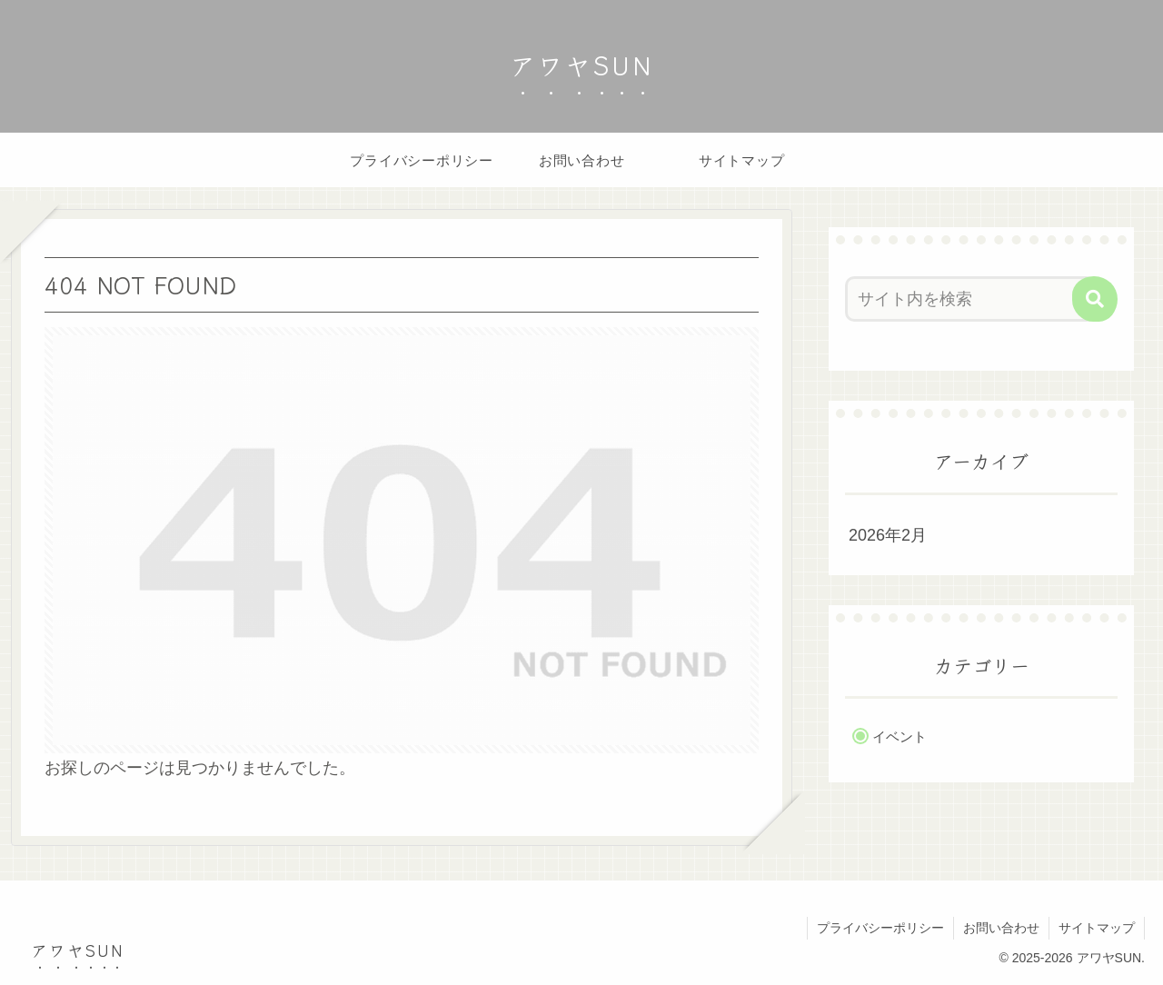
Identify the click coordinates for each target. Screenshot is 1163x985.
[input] (970, 299)
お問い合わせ (1001, 927)
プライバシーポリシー (880, 927)
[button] (1095, 299)
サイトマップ (1097, 927)
